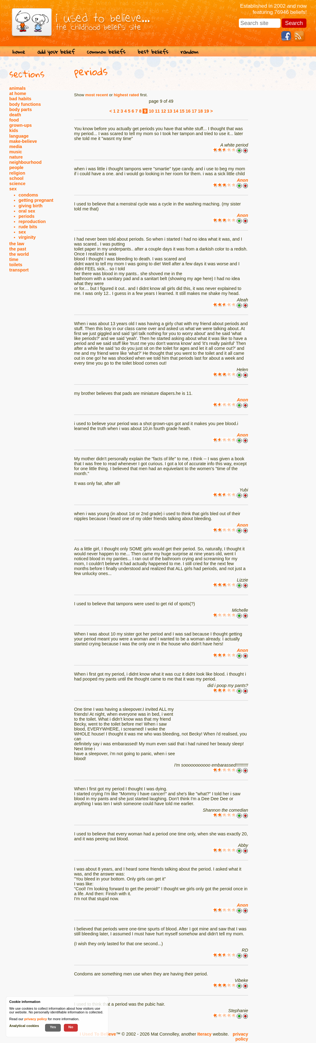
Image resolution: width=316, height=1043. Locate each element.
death (15, 114)
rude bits (28, 226)
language (19, 136)
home (18, 51)
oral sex (27, 211)
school (16, 178)
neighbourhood (25, 162)
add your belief (56, 51)
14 (175, 111)
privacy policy (240, 1036)
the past (17, 248)
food (14, 120)
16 (188, 111)
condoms (28, 194)
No (71, 1027)
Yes (53, 1027)
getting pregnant (36, 200)
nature (16, 157)
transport (19, 269)
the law (16, 243)
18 (200, 111)
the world (19, 254)
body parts (20, 109)
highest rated (126, 95)
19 (206, 111)
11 (157, 111)
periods (27, 216)
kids (13, 130)
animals (17, 88)
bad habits (20, 98)
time (13, 259)
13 (169, 111)
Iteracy (204, 1034)
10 (151, 111)
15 (182, 111)
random (189, 51)
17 (194, 111)
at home (17, 93)
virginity (27, 237)
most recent (96, 95)
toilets (15, 264)
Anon (242, 180)
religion (17, 173)
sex (13, 188)
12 (163, 111)
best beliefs (153, 51)
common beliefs (106, 51)
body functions (25, 104)
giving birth (31, 205)
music (15, 151)
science (17, 183)
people (16, 167)
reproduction (32, 221)
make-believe (23, 141)
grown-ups (20, 125)
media (15, 146)
